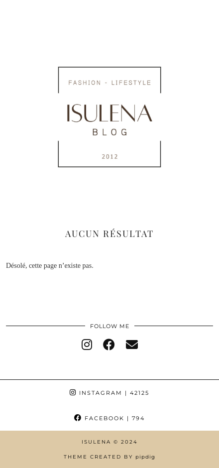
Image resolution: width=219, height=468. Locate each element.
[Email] (132, 345)
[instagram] (87, 345)
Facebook (109, 418)
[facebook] (109, 345)
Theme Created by (109, 457)
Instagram (109, 392)
